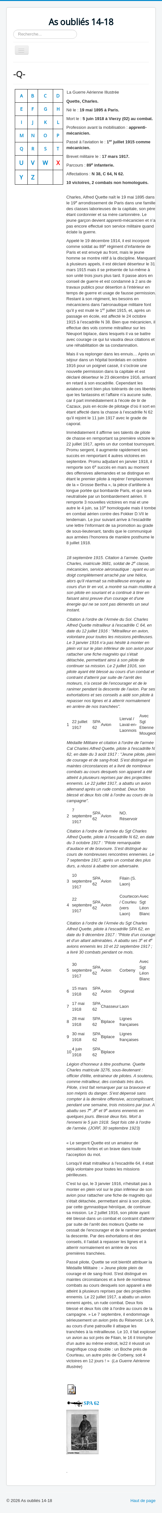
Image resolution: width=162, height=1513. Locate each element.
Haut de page (143, 1500)
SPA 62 (91, 1403)
